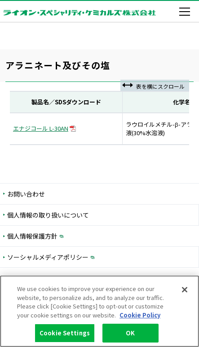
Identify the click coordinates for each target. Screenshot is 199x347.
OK (130, 333)
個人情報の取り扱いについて (48, 214)
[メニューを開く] (186, 11)
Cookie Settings (65, 333)
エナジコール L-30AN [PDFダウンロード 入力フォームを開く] (44, 128)
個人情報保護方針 (70, 235)
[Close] (185, 290)
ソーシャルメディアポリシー (85, 256)
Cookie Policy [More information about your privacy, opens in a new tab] (139, 315)
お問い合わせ (26, 193)
